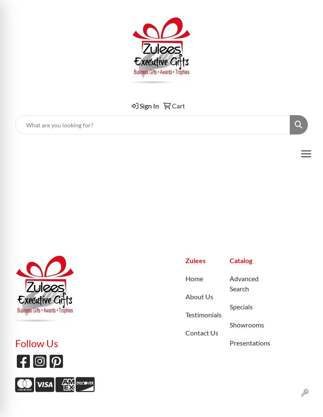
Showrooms (247, 325)
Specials (241, 307)
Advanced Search (244, 283)
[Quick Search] (152, 125)
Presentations (247, 343)
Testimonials (202, 315)
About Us (199, 297)
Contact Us (201, 333)
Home (194, 278)
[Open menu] (306, 153)
